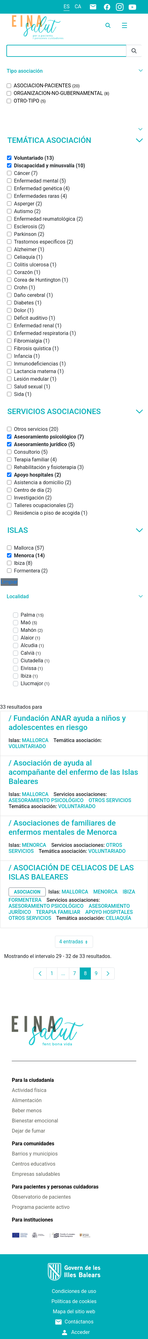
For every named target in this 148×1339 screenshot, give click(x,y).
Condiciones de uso (74, 1291)
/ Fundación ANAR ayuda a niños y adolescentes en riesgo (67, 723)
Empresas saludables (36, 1174)
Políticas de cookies (74, 1301)
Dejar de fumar (28, 1131)
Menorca (34, 845)
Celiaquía (118, 918)
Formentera (25, 900)
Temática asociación (75, 140)
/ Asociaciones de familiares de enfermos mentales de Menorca (63, 828)
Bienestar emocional (35, 1121)
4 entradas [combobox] (76, 942)
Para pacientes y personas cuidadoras (55, 1187)
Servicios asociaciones (75, 411)
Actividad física (29, 1090)
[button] (74, 71)
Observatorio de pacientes (41, 1197)
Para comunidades (33, 1144)
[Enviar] (134, 51)
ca (78, 6)
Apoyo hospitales (109, 912)
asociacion (27, 891)
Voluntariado (27, 746)
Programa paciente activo (41, 1207)
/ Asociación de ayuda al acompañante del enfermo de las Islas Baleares (73, 772)
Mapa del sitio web (74, 1312)
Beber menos (27, 1111)
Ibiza (129, 892)
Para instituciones (32, 1220)
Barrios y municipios (34, 1154)
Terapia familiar (58, 912)
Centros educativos (33, 1164)
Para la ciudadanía (33, 1080)
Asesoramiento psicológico (46, 800)
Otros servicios (110, 800)
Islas (75, 530)
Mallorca (35, 740)
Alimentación (27, 1100)
